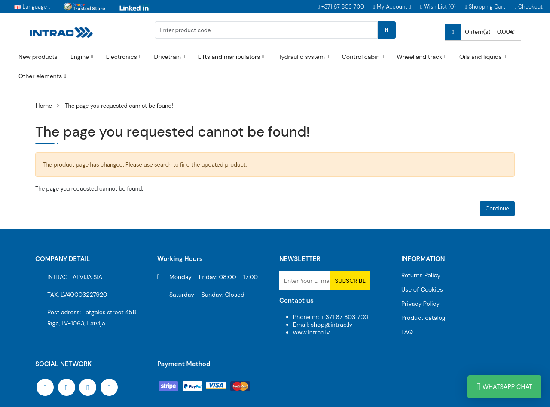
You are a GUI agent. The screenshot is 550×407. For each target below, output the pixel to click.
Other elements (40, 76)
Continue (497, 208)
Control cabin (361, 57)
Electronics (121, 57)
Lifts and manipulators (229, 57)
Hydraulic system (301, 57)
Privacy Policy (420, 303)
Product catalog (423, 318)
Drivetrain (167, 57)
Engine (79, 57)
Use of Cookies (422, 289)
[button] (392, 6)
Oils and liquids (480, 57)
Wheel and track (419, 57)
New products (38, 57)
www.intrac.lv (311, 332)
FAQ (406, 332)
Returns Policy (420, 275)
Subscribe (350, 281)
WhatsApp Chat (504, 387)
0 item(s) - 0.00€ (480, 32)
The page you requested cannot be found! (119, 105)
